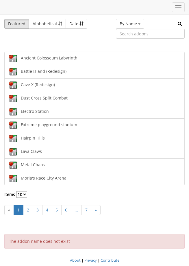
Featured (16, 23)
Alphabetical (47, 23)
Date (76, 23)
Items (15, 194)
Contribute (110, 260)
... (76, 210)
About (75, 260)
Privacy (90, 260)
